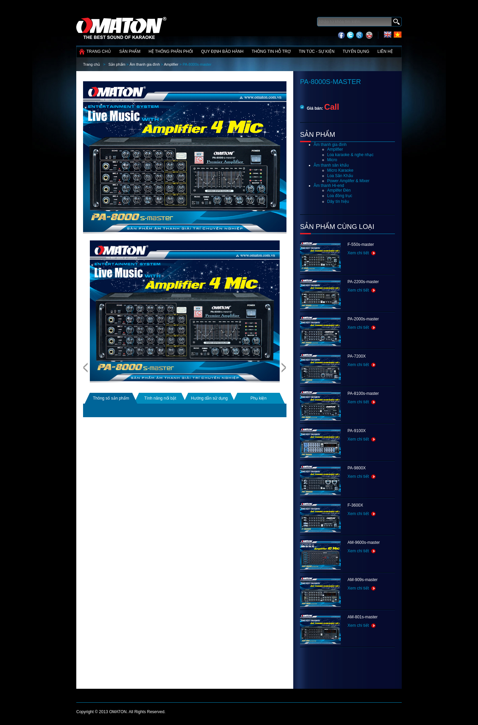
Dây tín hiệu (338, 201)
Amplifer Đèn (339, 190)
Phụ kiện (258, 398)
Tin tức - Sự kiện (316, 51)
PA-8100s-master (363, 393)
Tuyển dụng (356, 51)
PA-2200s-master (363, 281)
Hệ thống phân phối (170, 51)
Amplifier (171, 64)
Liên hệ (385, 51)
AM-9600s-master (363, 542)
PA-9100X (356, 430)
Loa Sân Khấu (340, 175)
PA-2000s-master (363, 319)
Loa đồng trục (339, 195)
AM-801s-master (362, 617)
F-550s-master (360, 244)
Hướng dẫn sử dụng (209, 398)
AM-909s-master (362, 579)
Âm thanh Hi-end (329, 185)
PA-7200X (356, 356)
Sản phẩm (130, 51)
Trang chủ (98, 51)
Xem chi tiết (358, 253)
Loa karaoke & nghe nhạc (350, 154)
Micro (332, 159)
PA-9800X (356, 468)
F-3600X (355, 505)
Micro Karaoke (340, 170)
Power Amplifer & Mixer (348, 180)
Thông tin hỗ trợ (271, 51)
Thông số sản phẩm (111, 398)
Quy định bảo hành (222, 51)
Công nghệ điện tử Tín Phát (122, 25)
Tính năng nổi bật (160, 398)
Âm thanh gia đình (145, 64)
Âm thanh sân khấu (331, 165)
